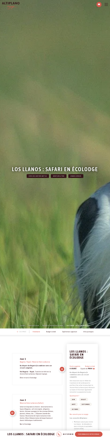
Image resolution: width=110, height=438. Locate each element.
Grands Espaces (75, 176)
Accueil (23, 325)
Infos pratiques (88, 332)
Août (74, 404)
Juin (73, 399)
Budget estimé (51, 332)
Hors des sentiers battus (38, 176)
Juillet (83, 399)
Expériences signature (69, 332)
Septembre (86, 404)
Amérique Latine (33, 325)
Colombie (21, 332)
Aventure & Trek (58, 176)
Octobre (75, 409)
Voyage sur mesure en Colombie (52, 325)
